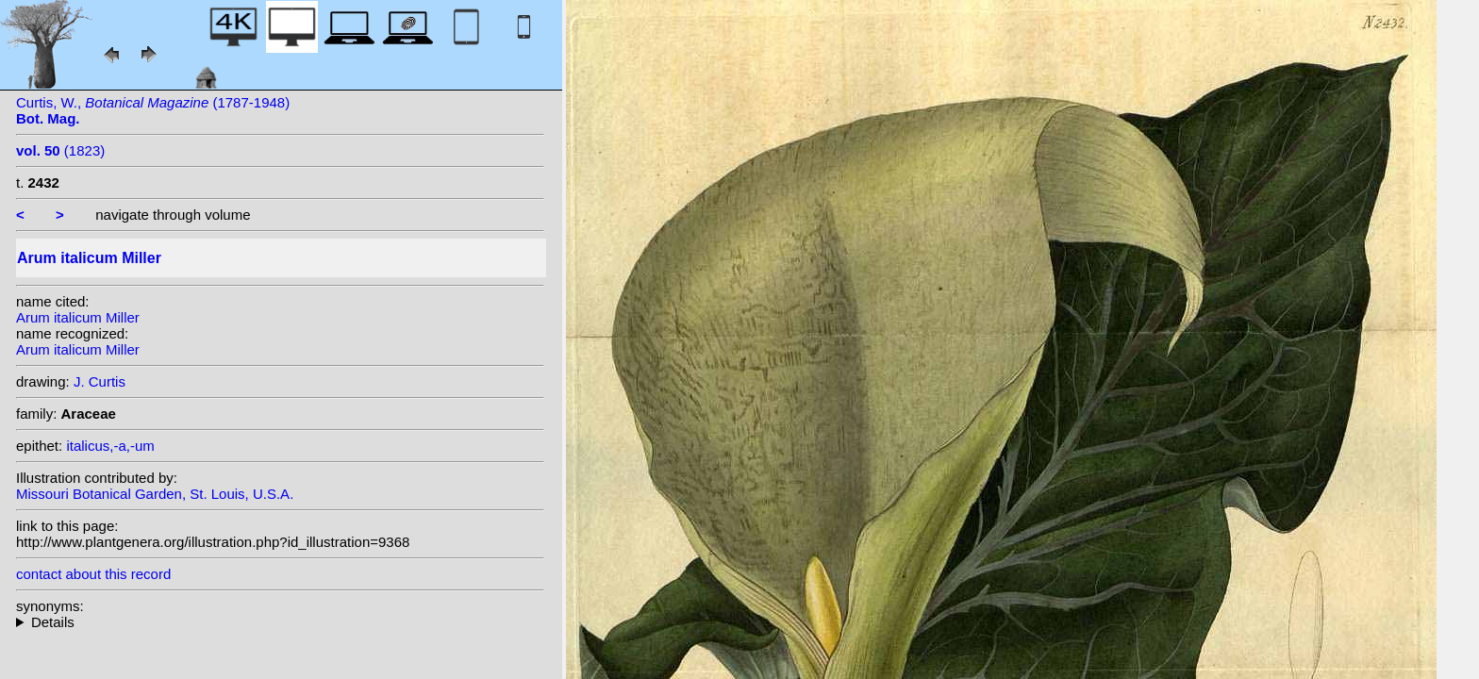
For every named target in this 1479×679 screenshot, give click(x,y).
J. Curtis (99, 381)
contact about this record (93, 574)
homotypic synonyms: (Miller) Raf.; (280, 622)
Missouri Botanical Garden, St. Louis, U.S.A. (154, 494)
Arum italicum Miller (78, 317)
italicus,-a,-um (110, 446)
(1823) (60, 150)
